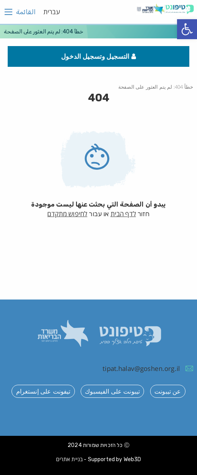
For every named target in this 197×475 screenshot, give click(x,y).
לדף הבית (123, 213)
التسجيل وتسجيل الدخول (98, 56)
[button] (187, 29)
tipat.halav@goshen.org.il (141, 368)
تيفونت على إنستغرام (43, 391)
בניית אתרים (69, 459)
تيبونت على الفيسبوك (112, 391)
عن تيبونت (167, 391)
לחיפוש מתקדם (67, 213)
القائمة (26, 12)
